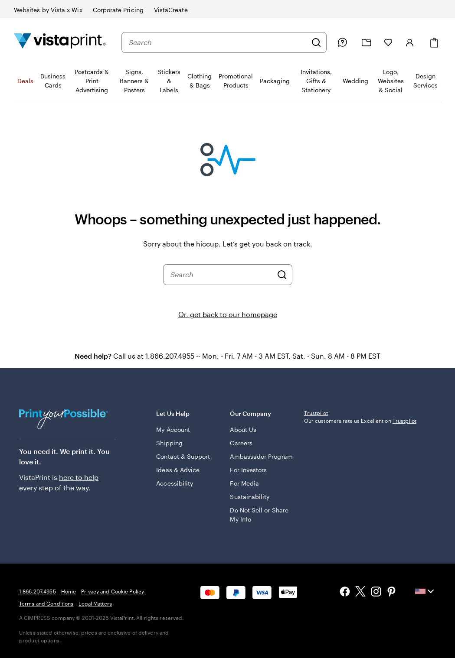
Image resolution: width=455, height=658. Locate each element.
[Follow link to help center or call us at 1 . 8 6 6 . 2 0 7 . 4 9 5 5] (342, 42)
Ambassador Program (261, 456)
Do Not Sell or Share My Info (259, 514)
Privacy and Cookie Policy (112, 591)
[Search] (316, 42)
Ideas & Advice (178, 469)
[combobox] (217, 42)
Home (68, 591)
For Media (244, 483)
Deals (25, 80)
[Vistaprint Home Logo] (60, 42)
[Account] (410, 42)
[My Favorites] (388, 42)
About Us (243, 429)
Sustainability (249, 496)
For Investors (248, 469)
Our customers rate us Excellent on (360, 478)
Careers (241, 443)
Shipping (169, 443)
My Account (173, 429)
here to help (78, 477)
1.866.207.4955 (37, 591)
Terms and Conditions (46, 603)
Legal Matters (95, 603)
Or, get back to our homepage (227, 314)
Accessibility (174, 483)
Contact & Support (183, 456)
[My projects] (366, 42)
